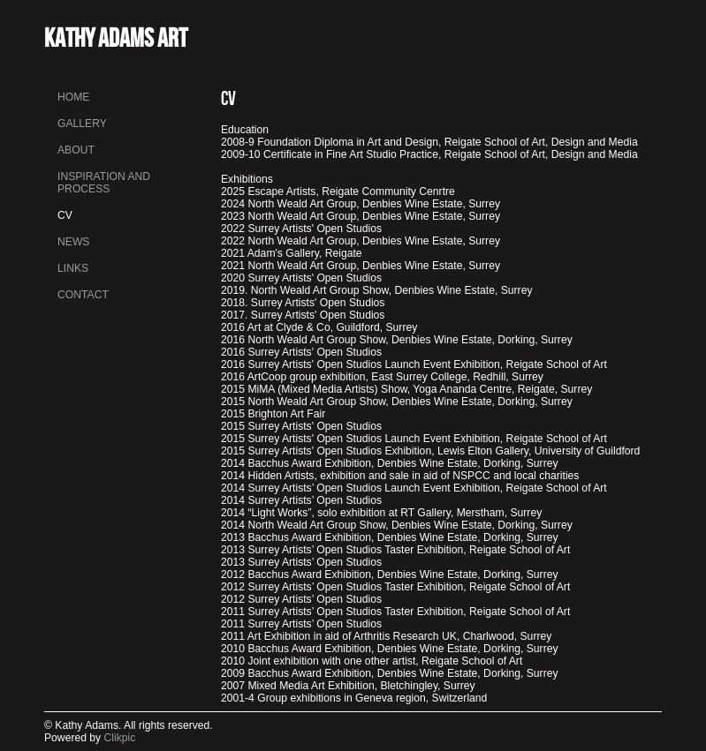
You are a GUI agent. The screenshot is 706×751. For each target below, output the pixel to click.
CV (64, 215)
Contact (83, 295)
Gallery (82, 123)
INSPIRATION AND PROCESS (103, 182)
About (76, 150)
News (73, 242)
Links (72, 268)
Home (73, 97)
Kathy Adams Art (115, 37)
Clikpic (120, 738)
